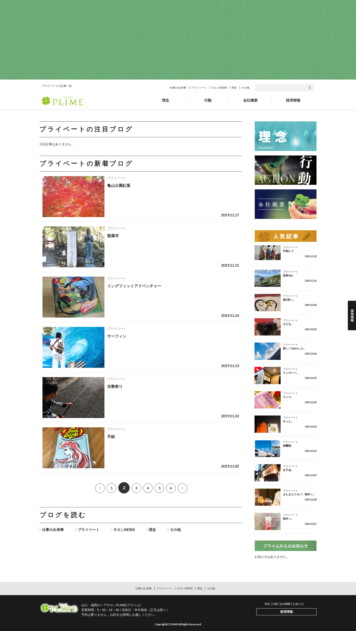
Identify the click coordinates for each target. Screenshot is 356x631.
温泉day (288, 275)
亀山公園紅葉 (119, 185)
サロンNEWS (219, 87)
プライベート (198, 87)
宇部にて (288, 251)
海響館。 (288, 445)
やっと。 (288, 421)
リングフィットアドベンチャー (135, 286)
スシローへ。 (291, 372)
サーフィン (117, 336)
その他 (245, 87)
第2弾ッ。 (289, 299)
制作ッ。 (288, 518)
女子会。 (288, 470)
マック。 (288, 397)
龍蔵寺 (113, 235)
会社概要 (250, 100)
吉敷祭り (115, 386)
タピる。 (288, 324)
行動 (208, 100)
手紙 (111, 436)
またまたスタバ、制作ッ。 (299, 494)
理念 (234, 87)
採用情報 (293, 100)
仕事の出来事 (178, 87)
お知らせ (298, 604)
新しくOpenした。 (294, 348)
